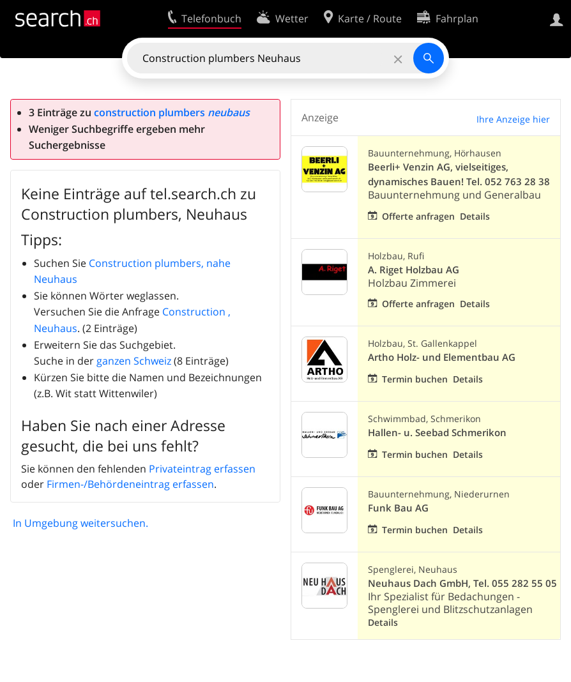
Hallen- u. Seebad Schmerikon (437, 432)
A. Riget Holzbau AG (413, 270)
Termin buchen (415, 379)
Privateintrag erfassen (202, 469)
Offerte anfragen (418, 216)
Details (475, 216)
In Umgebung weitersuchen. (80, 523)
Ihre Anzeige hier (513, 119)
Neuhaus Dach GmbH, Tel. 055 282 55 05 (462, 583)
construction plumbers (172, 112)
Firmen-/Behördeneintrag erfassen (130, 484)
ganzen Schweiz (133, 361)
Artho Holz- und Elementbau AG (441, 357)
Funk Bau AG (398, 508)
